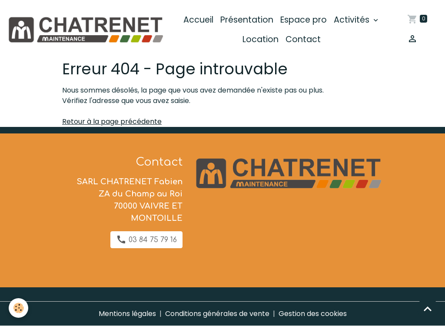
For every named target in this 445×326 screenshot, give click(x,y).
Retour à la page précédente (112, 121)
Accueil (198, 20)
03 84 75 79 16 (146, 239)
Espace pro (303, 20)
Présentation (246, 20)
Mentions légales (127, 314)
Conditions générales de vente (217, 314)
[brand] (85, 29)
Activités (353, 20)
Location (260, 39)
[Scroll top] (427, 308)
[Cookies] (18, 308)
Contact (303, 39)
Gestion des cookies (313, 314)
